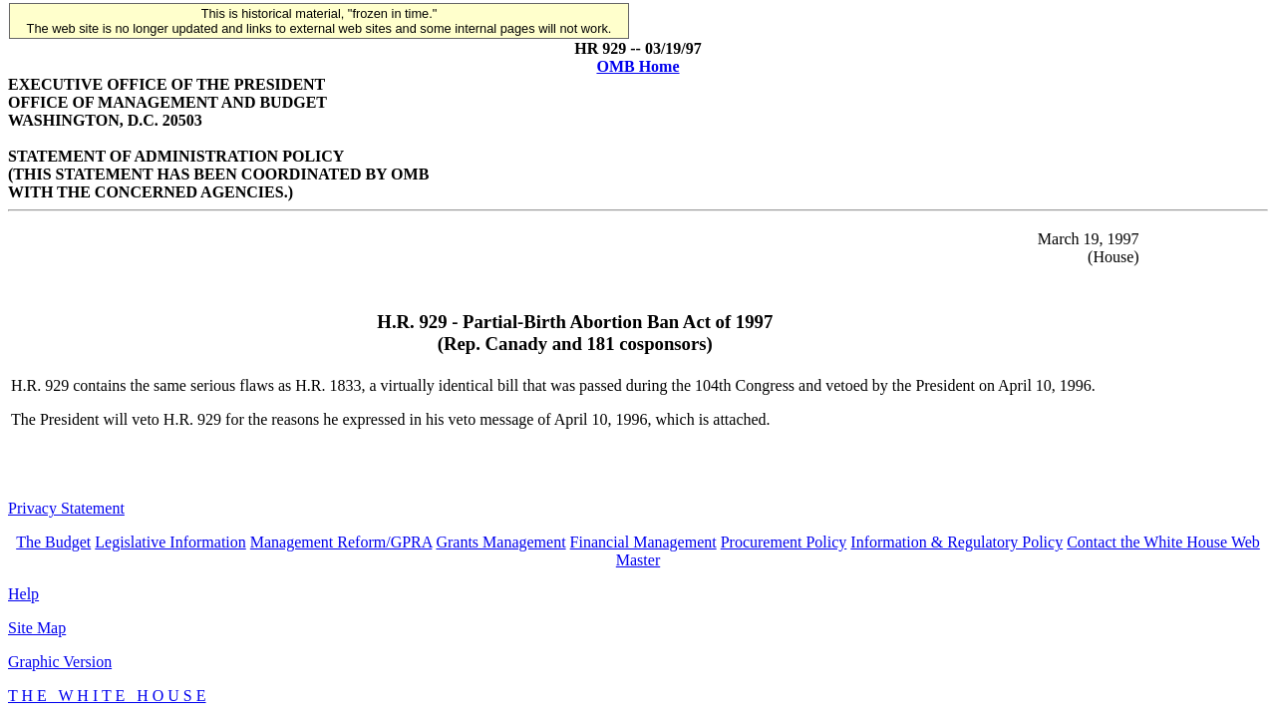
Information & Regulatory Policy (956, 542)
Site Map (37, 627)
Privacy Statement (66, 508)
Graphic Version (60, 661)
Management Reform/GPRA (341, 542)
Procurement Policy (784, 542)
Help (23, 593)
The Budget (53, 542)
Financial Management (643, 542)
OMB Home (637, 66)
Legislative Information (170, 542)
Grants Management (500, 542)
